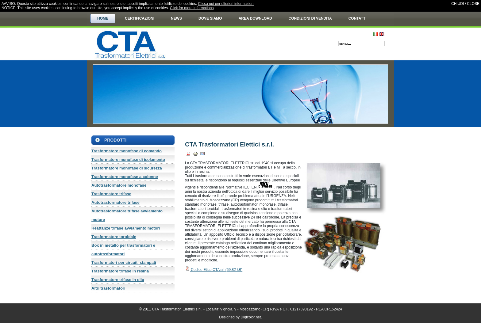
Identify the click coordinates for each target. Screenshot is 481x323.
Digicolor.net (250, 317)
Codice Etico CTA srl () (213, 270)
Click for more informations (192, 8)
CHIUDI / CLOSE (465, 4)
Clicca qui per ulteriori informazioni (226, 4)
